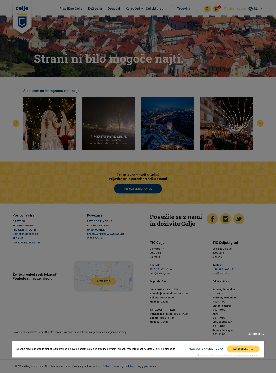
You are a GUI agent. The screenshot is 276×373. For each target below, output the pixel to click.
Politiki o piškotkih (165, 348)
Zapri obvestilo (243, 349)
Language (256, 334)
